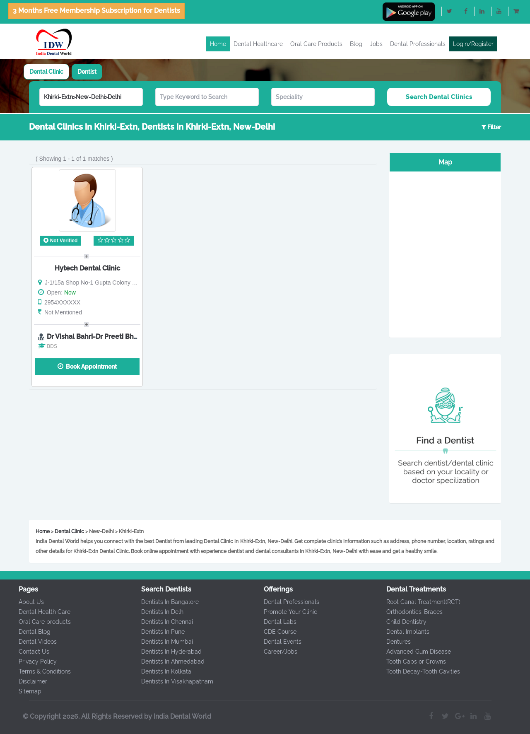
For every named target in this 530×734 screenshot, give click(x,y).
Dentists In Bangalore (166, 602)
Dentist (86, 71)
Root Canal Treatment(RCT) (420, 602)
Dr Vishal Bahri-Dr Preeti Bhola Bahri (104, 336)
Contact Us (30, 651)
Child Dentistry (403, 621)
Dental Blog (31, 631)
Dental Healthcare (258, 44)
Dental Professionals (418, 44)
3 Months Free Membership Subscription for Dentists (96, 10)
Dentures (395, 641)
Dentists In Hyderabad (168, 651)
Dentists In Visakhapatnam (174, 681)
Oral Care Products (316, 44)
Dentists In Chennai (164, 621)
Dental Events (279, 641)
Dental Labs (276, 621)
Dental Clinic (46, 71)
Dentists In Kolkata (163, 671)
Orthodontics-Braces (411, 611)
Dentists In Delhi (159, 611)
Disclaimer (29, 681)
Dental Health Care (41, 611)
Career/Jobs (277, 651)
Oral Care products (41, 621)
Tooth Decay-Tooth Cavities (420, 671)
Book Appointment (87, 366)
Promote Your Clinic (287, 611)
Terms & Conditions (41, 671)
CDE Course (276, 631)
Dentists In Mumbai (164, 641)
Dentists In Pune (159, 631)
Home (218, 44)
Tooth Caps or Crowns (413, 661)
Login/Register (473, 44)
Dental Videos (34, 641)
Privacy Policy (34, 661)
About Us (27, 602)
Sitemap (26, 691)
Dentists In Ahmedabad (169, 661)
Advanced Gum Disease (415, 651)
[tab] (46, 71)
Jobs (376, 44)
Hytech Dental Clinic (87, 268)
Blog (356, 44)
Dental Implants (404, 631)
